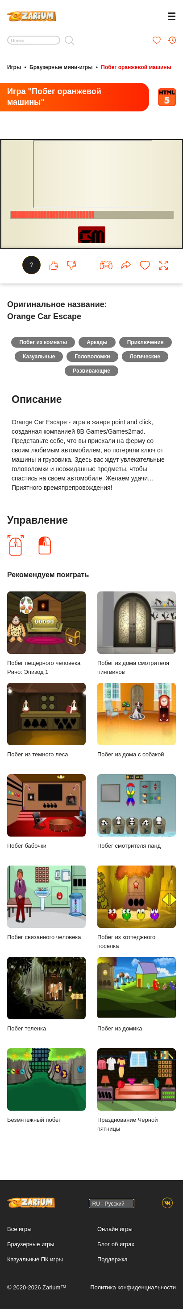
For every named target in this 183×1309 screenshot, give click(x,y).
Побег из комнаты (43, 342)
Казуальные (39, 356)
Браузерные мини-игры (60, 67)
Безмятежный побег (46, 1085)
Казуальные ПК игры (35, 1259)
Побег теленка (46, 994)
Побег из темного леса (46, 720)
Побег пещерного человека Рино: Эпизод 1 (46, 633)
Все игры (19, 1229)
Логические (145, 356)
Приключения (145, 342)
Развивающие (91, 371)
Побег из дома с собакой (136, 720)
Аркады (97, 342)
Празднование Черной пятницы (136, 1090)
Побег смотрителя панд (136, 811)
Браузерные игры (30, 1244)
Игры (14, 67)
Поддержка (112, 1259)
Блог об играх (115, 1244)
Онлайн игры (115, 1229)
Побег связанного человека (46, 903)
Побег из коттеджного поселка (136, 907)
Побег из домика (136, 994)
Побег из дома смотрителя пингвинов (136, 633)
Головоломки (92, 356)
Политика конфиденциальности (133, 1287)
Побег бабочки (46, 811)
